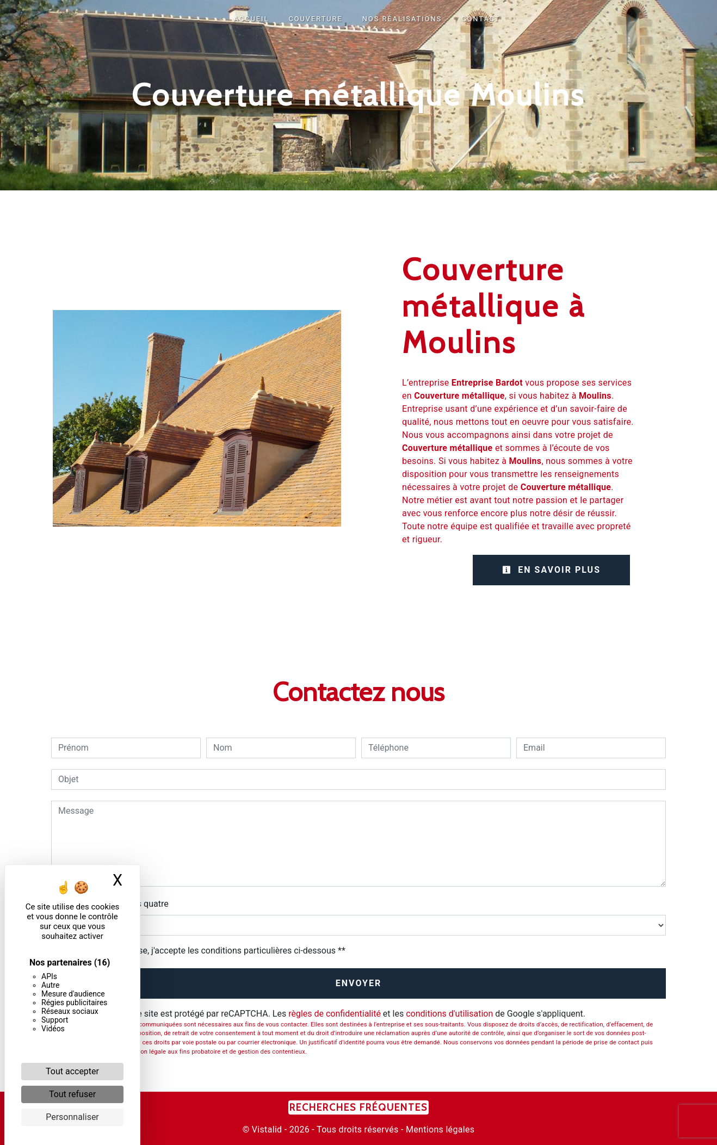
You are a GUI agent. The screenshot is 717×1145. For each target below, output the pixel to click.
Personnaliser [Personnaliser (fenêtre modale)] (72, 1117)
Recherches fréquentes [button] (358, 1107)
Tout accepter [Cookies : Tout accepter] (72, 1071)
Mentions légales (439, 1129)
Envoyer (359, 983)
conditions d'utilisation (449, 1013)
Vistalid (267, 1129)
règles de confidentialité (334, 1013)
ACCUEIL (251, 19)
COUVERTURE (315, 19)
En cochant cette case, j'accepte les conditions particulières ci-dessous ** (203, 950)
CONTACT (480, 19)
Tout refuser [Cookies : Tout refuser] (72, 1094)
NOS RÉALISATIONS (402, 19)
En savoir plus (551, 570)
